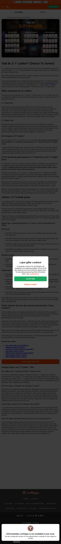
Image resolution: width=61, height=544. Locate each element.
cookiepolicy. (34, 274)
